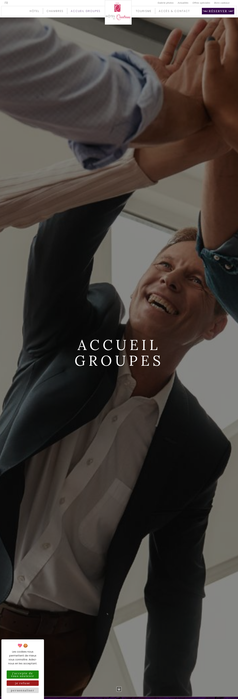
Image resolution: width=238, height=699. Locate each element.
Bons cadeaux (222, 3)
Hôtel (34, 11)
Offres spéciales (201, 3)
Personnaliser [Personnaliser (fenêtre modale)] (22, 690)
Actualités (183, 3)
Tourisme (144, 11)
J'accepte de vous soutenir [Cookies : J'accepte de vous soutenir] (22, 674)
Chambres (55, 11)
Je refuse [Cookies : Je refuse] (22, 683)
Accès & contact (174, 11)
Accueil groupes (86, 11)
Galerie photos (166, 3)
